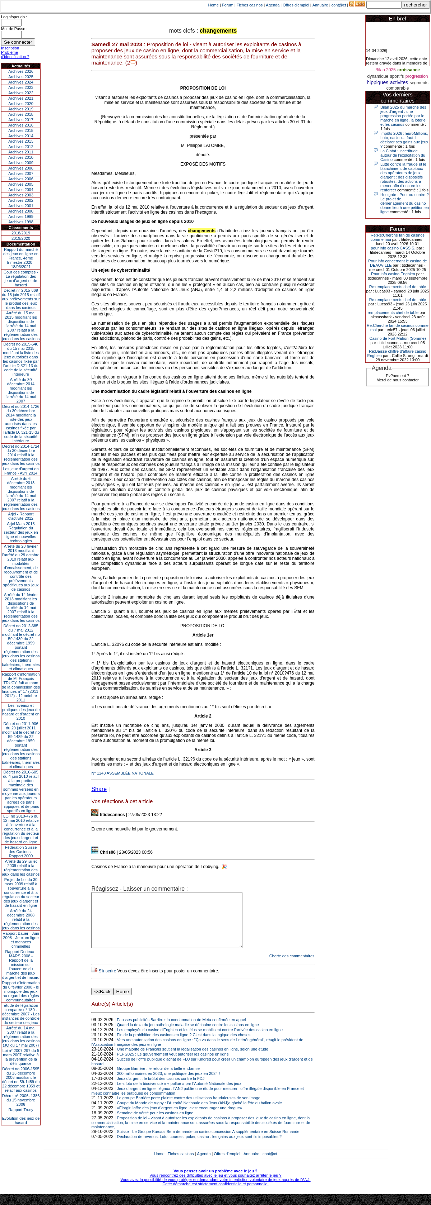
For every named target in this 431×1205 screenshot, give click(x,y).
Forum (227, 5)
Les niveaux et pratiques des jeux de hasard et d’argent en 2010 (21, 711)
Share (99, 789)
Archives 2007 (20, 173)
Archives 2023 (20, 87)
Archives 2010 (20, 157)
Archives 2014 (20, 136)
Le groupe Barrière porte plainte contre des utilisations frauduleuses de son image (188, 1108)
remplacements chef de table (393, 312)
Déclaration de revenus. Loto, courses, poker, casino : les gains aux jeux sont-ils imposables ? (199, 1147)
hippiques (377, 82)
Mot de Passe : (14, 29)
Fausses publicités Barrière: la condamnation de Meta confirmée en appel (181, 1030)
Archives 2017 (20, 120)
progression (416, 76)
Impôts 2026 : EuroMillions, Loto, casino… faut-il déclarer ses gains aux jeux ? (404, 139)
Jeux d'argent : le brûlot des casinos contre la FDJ (161, 1089)
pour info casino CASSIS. (393, 248)
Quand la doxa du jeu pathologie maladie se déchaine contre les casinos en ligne (188, 1035)
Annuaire (320, 5)
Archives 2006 (20, 179)
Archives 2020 (20, 103)
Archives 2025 (20, 77)
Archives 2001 (20, 206)
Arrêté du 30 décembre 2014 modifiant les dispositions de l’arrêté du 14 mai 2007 (21, 390)
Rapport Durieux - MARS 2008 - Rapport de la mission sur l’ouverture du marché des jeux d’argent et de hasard (21, 964)
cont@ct (339, 5)
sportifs (397, 76)
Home (213, 5)
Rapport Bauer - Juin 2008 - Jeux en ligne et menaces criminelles (21, 939)
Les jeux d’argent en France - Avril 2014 (20, 471)
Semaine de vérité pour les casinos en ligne (155, 1123)
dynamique (377, 76)
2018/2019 (20, 233)
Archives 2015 (20, 130)
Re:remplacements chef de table (397, 287)
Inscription (10, 48)
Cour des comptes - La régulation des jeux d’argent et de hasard (21, 278)
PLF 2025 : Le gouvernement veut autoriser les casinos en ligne (173, 1065)
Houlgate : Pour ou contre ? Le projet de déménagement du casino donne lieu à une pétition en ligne (404, 203)
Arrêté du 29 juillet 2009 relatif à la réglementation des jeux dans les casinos (21, 867)
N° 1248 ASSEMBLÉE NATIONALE (122, 773)
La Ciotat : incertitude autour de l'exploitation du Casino (402, 155)
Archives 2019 (20, 109)
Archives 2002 (20, 200)
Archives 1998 (20, 222)
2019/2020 (20, 238)
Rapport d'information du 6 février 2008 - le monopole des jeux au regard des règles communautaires (21, 991)
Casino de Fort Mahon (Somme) (397, 338)
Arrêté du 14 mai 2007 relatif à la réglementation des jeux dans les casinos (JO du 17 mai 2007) (21, 1036)
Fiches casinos (250, 5)
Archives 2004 (20, 189)
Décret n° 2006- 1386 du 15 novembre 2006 (21, 1100)
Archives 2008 (20, 168)
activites (399, 82)
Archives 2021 (20, 98)
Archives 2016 (20, 125)
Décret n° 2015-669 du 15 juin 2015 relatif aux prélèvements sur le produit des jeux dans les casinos (21, 299)
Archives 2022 (20, 93)
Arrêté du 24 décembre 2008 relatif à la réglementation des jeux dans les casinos (21, 919)
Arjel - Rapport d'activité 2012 (21, 516)
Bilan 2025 (385, 69)
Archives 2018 (20, 114)
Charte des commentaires (292, 967)
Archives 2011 (20, 152)
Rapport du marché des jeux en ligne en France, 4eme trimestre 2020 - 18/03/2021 (20, 258)
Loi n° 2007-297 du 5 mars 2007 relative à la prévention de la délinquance (21, 1057)
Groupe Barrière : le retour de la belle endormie (158, 1079)
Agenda (272, 5)
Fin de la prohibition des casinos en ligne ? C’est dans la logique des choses (184, 1045)
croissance (408, 69)
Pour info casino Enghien (393, 274)
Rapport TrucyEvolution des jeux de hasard (21, 1116)
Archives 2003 (20, 195)
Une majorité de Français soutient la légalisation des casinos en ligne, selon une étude (192, 1060)
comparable (397, 88)
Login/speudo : (14, 17)
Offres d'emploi (296, 5)
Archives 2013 (20, 141)
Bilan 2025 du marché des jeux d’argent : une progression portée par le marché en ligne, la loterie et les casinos (403, 116)
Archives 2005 (20, 184)
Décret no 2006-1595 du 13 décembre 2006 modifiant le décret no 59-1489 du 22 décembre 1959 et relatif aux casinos (21, 1079)
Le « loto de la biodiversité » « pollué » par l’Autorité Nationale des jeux (179, 1094)
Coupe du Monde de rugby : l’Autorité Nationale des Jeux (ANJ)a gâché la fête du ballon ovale (199, 1113)
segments (419, 82)
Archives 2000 (20, 211)
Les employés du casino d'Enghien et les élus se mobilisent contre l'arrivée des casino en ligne (200, 1040)
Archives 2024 (20, 82)
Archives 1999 (20, 216)
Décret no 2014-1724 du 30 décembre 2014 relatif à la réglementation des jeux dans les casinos (21, 455)
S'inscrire (107, 981)
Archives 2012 (20, 146)
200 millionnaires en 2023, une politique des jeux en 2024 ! (168, 1084)
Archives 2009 (20, 163)
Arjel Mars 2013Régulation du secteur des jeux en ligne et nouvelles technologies (21, 532)
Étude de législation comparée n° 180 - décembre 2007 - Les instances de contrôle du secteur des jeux (21, 1014)
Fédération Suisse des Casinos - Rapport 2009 (21, 851)
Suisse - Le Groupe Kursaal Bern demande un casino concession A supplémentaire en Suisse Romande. (209, 1142)
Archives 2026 (20, 71)
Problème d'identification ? (15, 54)
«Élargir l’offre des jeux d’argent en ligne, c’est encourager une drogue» (179, 1118)
